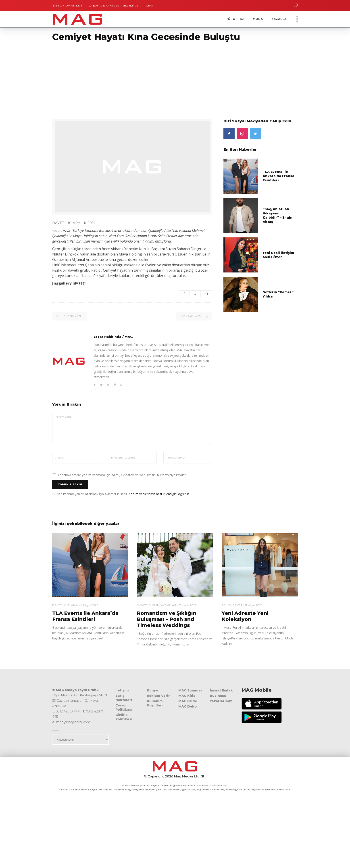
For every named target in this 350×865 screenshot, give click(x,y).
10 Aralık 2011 (81, 223)
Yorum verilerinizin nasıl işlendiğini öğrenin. (159, 494)
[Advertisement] (134, 77)
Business (218, 696)
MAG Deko (187, 706)
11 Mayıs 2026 (89, 605)
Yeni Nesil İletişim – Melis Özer (280, 255)
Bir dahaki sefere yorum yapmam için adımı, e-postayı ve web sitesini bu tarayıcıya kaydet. (121, 475)
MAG (66, 230)
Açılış (226, 605)
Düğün (153, 605)
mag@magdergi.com (73, 722)
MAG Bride (187, 701)
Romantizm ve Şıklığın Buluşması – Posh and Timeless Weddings (166, 619)
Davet (58, 223)
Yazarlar (168, 605)
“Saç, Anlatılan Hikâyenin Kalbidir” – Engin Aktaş (277, 215)
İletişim (122, 690)
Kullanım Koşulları (155, 703)
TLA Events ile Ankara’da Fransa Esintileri (111, 5)
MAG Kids (186, 696)
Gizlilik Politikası (123, 717)
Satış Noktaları (123, 698)
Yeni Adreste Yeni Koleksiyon (245, 616)
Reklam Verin (159, 696)
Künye (152, 690)
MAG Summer (190, 690)
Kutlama (71, 605)
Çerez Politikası (123, 707)
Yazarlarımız (221, 701)
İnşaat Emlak (221, 690)
